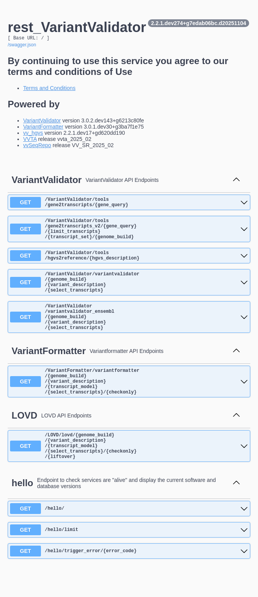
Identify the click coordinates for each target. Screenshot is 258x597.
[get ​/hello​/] (129, 541)
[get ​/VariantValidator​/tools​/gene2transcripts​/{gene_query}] (129, 204)
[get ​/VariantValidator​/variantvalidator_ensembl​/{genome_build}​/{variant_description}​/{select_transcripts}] (129, 335)
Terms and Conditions (49, 89)
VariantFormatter (43, 128)
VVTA (30, 140)
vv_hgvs (33, 134)
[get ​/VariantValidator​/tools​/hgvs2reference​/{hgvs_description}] (129, 264)
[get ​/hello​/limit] (129, 562)
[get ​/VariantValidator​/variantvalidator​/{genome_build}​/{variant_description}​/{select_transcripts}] (129, 295)
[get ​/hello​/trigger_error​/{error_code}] (129, 583)
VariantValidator (42, 122)
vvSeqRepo (37, 146)
